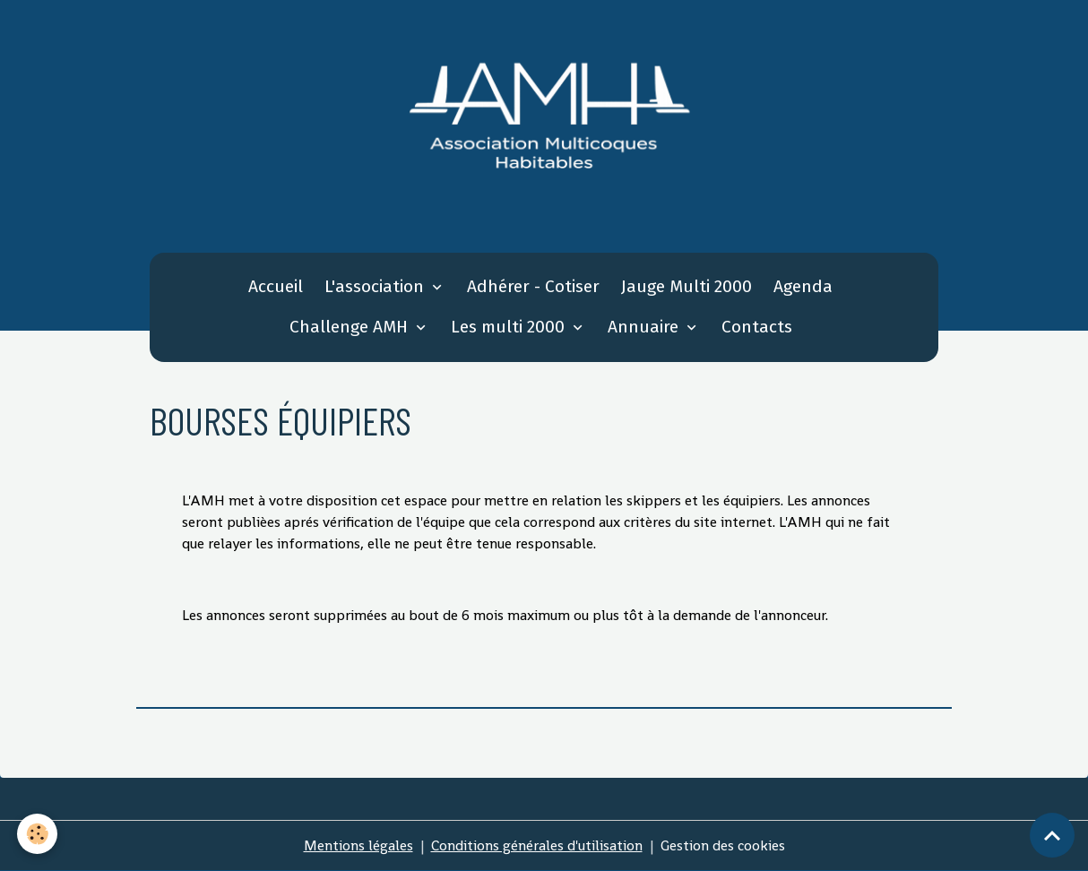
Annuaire (645, 326)
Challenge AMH (350, 326)
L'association (376, 286)
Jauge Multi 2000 (686, 286)
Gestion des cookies (723, 845)
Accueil (275, 286)
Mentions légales (358, 845)
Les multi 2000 (510, 326)
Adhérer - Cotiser (533, 286)
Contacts (756, 326)
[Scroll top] (1052, 835)
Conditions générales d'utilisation (537, 845)
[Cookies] (38, 834)
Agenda (803, 286)
